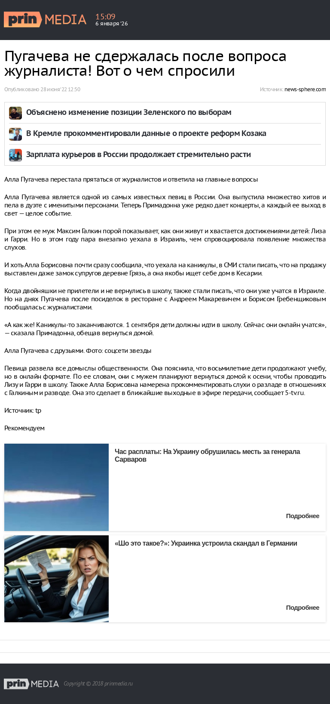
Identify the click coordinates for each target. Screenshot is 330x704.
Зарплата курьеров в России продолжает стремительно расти (138, 155)
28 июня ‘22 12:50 (60, 89)
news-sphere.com (305, 89)
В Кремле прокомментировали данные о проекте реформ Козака (146, 134)
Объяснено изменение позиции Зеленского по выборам (129, 113)
